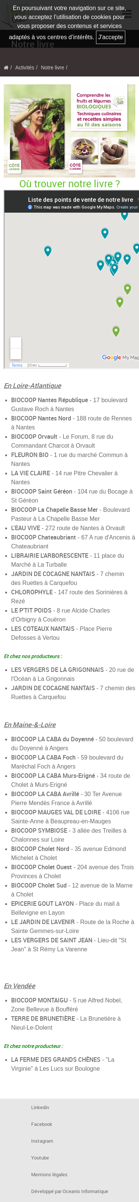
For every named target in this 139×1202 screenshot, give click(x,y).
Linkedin (40, 1107)
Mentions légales (49, 1174)
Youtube (40, 1158)
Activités (24, 68)
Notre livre (52, 68)
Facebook (41, 1124)
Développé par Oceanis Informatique (69, 1191)
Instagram (42, 1141)
